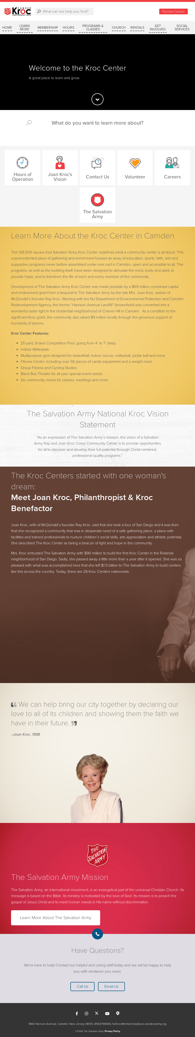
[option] (97, 72)
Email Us (111, 986)
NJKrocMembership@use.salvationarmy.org (139, 1024)
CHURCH (119, 28)
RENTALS (137, 28)
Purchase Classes (173, 11)
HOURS (68, 28)
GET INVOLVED (158, 27)
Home (7, 28)
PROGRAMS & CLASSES (93, 27)
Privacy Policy (112, 1031)
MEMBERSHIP (47, 28)
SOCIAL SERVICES (182, 27)
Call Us (82, 986)
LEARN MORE (24, 27)
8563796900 (102, 1024)
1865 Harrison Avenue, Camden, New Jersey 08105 (61, 1024)
